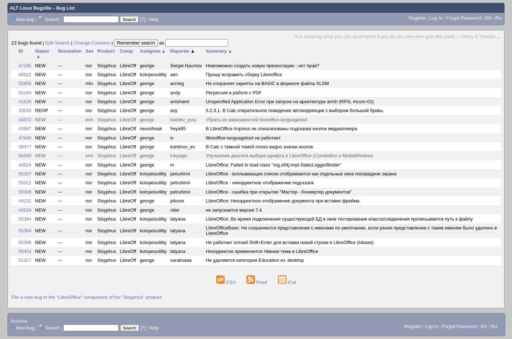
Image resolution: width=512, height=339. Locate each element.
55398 (24, 242)
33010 (24, 110)
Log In (436, 18)
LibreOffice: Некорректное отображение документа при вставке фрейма (282, 200)
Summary (219, 51)
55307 (24, 173)
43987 (24, 128)
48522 (24, 74)
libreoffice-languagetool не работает (243, 138)
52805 (24, 83)
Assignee (153, 51)
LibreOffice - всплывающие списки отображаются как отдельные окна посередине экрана (301, 173)
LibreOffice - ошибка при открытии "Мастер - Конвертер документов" (279, 192)
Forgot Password (463, 18)
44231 (24, 200)
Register (417, 18)
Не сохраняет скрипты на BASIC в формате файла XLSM (267, 83)
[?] (142, 19)
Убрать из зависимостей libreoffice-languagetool (256, 119)
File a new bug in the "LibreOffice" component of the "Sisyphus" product (86, 297)
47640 (24, 138)
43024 (24, 165)
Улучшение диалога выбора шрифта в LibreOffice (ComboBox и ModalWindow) (289, 155)
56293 (24, 155)
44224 (24, 210)
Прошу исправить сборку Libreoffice (244, 74)
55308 (24, 192)
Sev (89, 51)
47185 (24, 65)
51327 (24, 260)
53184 (24, 92)
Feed (257, 282)
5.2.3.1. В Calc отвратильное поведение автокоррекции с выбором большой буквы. (295, 110)
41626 (24, 101)
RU (498, 18)
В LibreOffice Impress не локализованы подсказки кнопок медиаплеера (281, 128)
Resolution (70, 51)
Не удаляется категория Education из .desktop (255, 260)
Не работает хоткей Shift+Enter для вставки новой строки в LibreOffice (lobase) (290, 242)
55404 (24, 251)
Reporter (182, 51)
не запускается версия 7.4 (234, 210)
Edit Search (57, 43)
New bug (25, 19)
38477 (24, 146)
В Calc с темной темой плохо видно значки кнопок (259, 146)
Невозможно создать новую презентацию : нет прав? (262, 65)
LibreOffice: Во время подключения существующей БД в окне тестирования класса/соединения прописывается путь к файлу (339, 219)
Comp (126, 51)
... (499, 36)
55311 (24, 182)
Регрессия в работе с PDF (234, 92)
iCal (287, 282)
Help (154, 19)
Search (52, 19)
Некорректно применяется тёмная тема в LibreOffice (262, 251)
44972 (24, 119)
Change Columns (92, 43)
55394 (24, 230)
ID (20, 51)
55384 (24, 219)
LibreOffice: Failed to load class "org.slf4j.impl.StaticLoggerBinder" (273, 165)
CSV (226, 282)
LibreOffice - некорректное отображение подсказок (260, 182)
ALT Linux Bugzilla (30, 8)
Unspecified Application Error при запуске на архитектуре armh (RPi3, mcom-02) (290, 101)
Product (106, 51)
